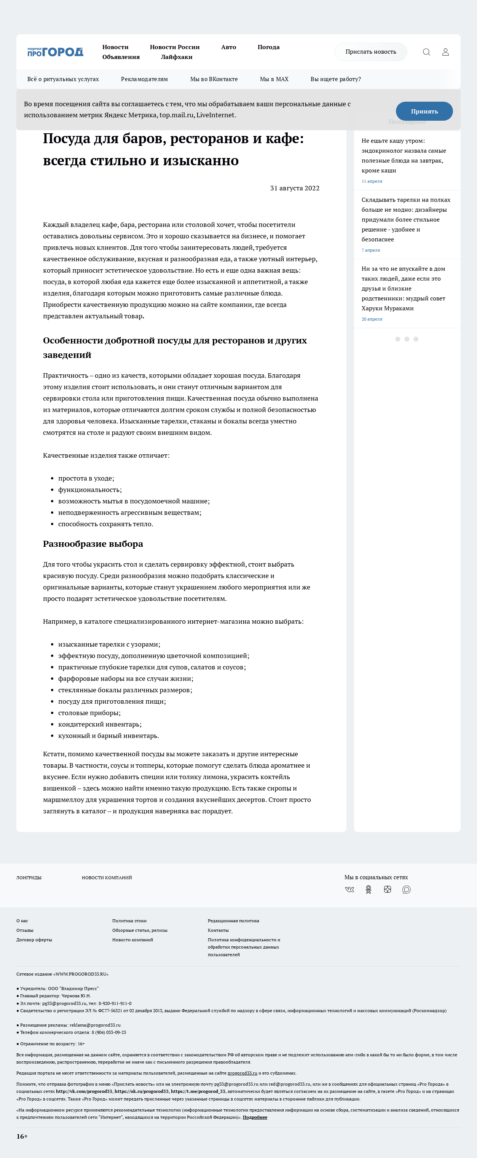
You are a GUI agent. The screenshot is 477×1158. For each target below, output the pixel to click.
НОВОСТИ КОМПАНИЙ (107, 877)
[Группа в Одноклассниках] (368, 889)
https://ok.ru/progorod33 (142, 1091)
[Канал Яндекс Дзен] (387, 889)
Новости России (175, 47)
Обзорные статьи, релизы (140, 930)
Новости (115, 47)
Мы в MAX (274, 79)
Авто (228, 47)
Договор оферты (34, 939)
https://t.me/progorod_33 (198, 1091)
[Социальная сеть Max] (406, 889)
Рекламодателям (144, 79)
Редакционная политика (233, 920)
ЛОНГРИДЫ (28, 877)
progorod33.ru (242, 1073)
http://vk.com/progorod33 (84, 1091)
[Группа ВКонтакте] (349, 889)
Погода (269, 47)
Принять (424, 111)
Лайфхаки (177, 57)
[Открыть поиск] (426, 51)
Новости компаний (132, 939)
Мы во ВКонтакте (214, 79)
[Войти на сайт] (445, 51)
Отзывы (25, 930)
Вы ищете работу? (336, 79)
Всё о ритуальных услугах (63, 79)
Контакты (218, 930)
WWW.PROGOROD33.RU (81, 974)
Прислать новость (371, 51)
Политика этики (129, 920)
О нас (22, 920)
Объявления (121, 57)
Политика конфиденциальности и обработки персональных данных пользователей (244, 947)
